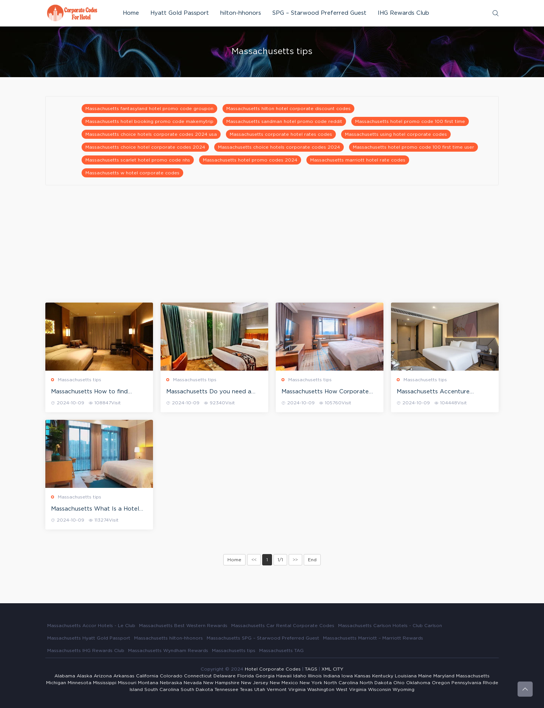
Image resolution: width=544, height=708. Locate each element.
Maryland (443, 676)
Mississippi (104, 682)
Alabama (64, 676)
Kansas (362, 676)
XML (326, 669)
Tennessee (226, 689)
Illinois (315, 676)
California (147, 676)
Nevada (193, 682)
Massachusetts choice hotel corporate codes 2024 (145, 147)
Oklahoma (418, 682)
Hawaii (284, 676)
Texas (246, 689)
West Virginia (351, 689)
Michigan (56, 682)
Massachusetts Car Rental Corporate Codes (282, 625)
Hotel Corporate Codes (273, 669)
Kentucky (382, 676)
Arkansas (123, 676)
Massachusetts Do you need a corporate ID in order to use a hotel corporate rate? (209, 392)
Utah (259, 689)
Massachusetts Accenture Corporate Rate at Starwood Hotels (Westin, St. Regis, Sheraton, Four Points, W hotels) (443, 392)
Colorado (171, 676)
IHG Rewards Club (403, 13)
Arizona (103, 676)
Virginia (297, 689)
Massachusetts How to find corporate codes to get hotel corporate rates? (93, 392)
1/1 (280, 559)
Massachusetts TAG (281, 650)
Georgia (265, 676)
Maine (425, 676)
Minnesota (79, 682)
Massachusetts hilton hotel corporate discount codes (288, 108)
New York (311, 682)
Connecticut (198, 676)
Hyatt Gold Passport (179, 13)
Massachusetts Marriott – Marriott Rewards (373, 638)
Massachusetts (473, 676)
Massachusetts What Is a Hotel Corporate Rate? (95, 509)
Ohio (399, 682)
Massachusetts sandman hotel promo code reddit (284, 121)
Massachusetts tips (79, 379)
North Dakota (376, 682)
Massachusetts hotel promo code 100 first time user (413, 147)
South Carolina (161, 689)
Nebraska (171, 682)
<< (254, 559)
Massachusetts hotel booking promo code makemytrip (149, 121)
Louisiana (406, 676)
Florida (245, 676)
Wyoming (403, 689)
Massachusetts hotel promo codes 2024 (250, 160)
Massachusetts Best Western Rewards (183, 625)
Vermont (277, 689)
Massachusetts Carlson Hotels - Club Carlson (390, 625)
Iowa (347, 676)
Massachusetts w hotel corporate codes (132, 173)
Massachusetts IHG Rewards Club (85, 650)
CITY (338, 669)
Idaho (299, 676)
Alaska (84, 676)
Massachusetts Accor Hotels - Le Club (91, 625)
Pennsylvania (466, 682)
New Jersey (254, 682)
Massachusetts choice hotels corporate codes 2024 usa (151, 134)
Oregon (441, 682)
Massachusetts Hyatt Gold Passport (88, 638)
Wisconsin (379, 689)
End (312, 559)
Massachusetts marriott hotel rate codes (357, 160)
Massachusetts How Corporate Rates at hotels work (325, 392)
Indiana (331, 676)
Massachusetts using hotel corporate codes (396, 134)
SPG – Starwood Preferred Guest (319, 13)
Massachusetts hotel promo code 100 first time (410, 121)
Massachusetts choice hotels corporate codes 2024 (279, 147)
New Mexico (284, 682)
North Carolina (341, 682)
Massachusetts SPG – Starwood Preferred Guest (263, 638)
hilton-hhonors (240, 13)
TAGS (311, 669)
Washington (320, 689)
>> (295, 559)
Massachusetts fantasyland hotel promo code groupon (149, 108)
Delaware (224, 676)
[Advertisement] (272, 250)
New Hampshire (221, 682)
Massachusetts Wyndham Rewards (168, 650)
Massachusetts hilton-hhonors (168, 638)
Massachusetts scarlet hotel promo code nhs (137, 160)
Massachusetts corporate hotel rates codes (281, 134)
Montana (148, 682)
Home (131, 13)
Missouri (127, 682)
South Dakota (197, 689)
